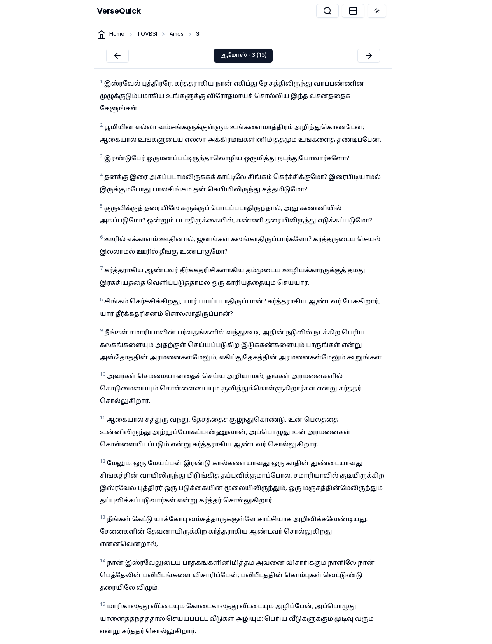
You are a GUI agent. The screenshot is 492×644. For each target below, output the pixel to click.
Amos (177, 33)
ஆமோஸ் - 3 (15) (243, 55)
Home (116, 33)
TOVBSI (147, 33)
